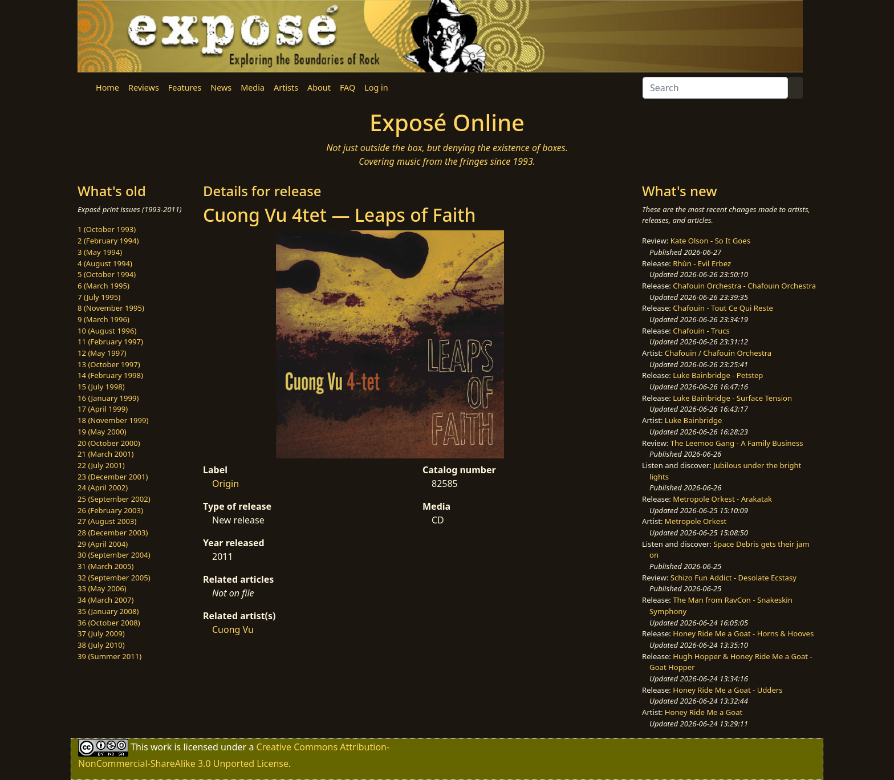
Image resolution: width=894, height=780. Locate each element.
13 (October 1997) (109, 364)
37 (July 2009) (101, 633)
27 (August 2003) (107, 521)
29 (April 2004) (103, 544)
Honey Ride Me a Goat (703, 712)
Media (253, 87)
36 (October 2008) (109, 623)
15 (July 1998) (101, 386)
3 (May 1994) (100, 252)
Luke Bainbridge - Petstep (718, 375)
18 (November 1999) (113, 420)
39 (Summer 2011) (109, 656)
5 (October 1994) (107, 274)
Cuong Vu (233, 629)
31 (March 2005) (105, 566)
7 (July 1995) (99, 297)
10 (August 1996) (107, 331)
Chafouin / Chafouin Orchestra (718, 353)
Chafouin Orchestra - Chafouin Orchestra (744, 286)
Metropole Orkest (695, 521)
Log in (376, 87)
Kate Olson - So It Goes (710, 240)
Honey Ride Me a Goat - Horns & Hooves (743, 633)
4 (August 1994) (105, 263)
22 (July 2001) (101, 465)
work (161, 747)
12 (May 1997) (102, 353)
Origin (225, 483)
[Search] (715, 88)
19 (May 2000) (102, 431)
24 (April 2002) (103, 487)
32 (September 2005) (114, 577)
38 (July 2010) (101, 645)
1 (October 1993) (107, 229)
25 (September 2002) (114, 499)
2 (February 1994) (108, 240)
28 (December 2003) (113, 532)
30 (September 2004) (114, 555)
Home (107, 87)
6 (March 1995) (103, 286)
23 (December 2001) (113, 477)
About (319, 87)
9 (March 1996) (103, 319)
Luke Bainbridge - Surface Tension (732, 398)
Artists (286, 87)
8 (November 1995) (111, 308)
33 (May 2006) (102, 588)
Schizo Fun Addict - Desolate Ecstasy (733, 577)
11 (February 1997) (110, 341)
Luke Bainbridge (693, 420)
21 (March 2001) (105, 454)
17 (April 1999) (103, 409)
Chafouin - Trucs (701, 331)
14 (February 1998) (110, 375)
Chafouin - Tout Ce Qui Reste (723, 308)
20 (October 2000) (109, 443)
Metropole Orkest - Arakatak (722, 499)
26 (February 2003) (110, 510)
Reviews (143, 87)
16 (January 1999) (108, 398)
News (220, 87)
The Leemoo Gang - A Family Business (736, 443)
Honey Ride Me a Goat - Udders (727, 690)
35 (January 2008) (108, 611)
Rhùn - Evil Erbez (702, 263)
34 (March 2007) (105, 600)
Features (184, 87)
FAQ (347, 87)
